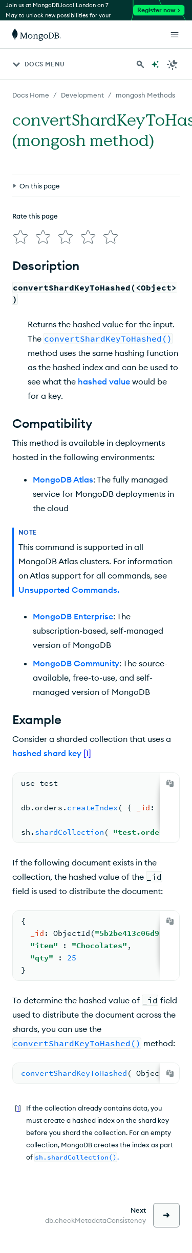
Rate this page (35, 216)
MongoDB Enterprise (73, 616)
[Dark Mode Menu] (172, 64)
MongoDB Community (76, 663)
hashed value (104, 381)
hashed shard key (46, 753)
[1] (87, 753)
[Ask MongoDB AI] (155, 64)
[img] (20, 237)
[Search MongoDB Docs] (140, 64)
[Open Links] (174, 34)
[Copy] (170, 783)
